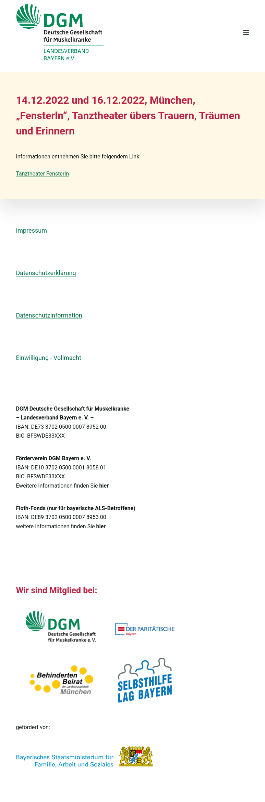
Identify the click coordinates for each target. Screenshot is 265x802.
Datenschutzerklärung (46, 272)
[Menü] (246, 32)
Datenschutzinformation (49, 315)
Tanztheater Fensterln (42, 173)
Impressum (31, 230)
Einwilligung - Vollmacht (48, 357)
